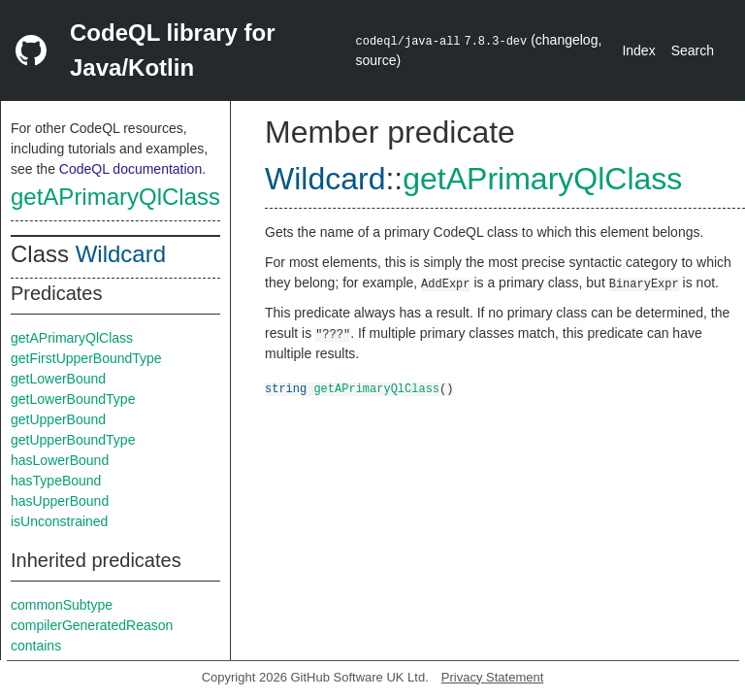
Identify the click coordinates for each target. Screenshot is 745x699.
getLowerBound (58, 378)
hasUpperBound (60, 501)
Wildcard (121, 254)
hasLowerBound (60, 460)
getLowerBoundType (73, 399)
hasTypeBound (56, 480)
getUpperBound (58, 419)
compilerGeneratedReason (92, 625)
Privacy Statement (492, 677)
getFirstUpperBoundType (86, 358)
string (286, 388)
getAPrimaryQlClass (115, 196)
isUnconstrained (59, 521)
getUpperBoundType (73, 440)
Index (638, 50)
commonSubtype (62, 605)
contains (36, 645)
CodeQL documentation (130, 169)
